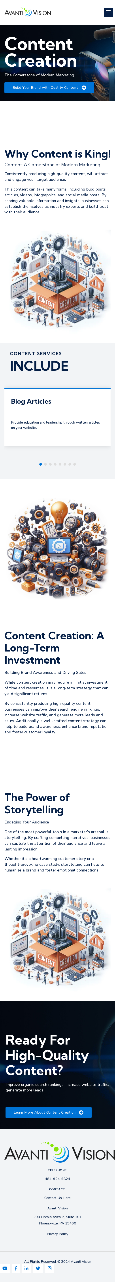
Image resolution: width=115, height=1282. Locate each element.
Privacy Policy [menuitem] (57, 1234)
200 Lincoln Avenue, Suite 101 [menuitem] (57, 1217)
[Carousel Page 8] (74, 464)
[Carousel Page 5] (60, 464)
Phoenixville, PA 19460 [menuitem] (57, 1223)
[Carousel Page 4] (55, 464)
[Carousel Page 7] (69, 464)
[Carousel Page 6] (65, 464)
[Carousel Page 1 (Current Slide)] (40, 464)
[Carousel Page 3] (50, 464)
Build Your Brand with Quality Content (49, 87)
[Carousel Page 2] (45, 464)
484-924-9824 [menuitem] (57, 1178)
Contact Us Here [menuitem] (57, 1197)
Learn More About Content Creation (48, 1112)
